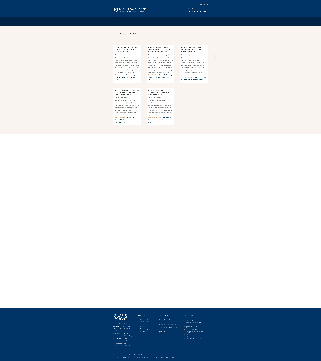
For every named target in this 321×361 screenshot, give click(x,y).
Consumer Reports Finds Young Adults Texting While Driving (127, 50)
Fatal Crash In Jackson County (194, 338)
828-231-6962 (198, 11)
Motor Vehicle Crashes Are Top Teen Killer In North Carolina (192, 50)
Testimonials (182, 20)
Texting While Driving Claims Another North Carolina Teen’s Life (159, 50)
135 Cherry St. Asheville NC (168, 319)
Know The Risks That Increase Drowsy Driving (194, 319)
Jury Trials (159, 20)
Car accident (119, 55)
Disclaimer (143, 326)
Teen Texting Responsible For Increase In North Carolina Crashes (127, 92)
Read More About (126, 77)
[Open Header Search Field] (206, 19)
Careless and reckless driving (157, 55)
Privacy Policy (144, 329)
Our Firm (116, 20)
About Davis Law (145, 321)
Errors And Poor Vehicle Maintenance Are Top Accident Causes (194, 331)
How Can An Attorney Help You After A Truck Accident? (194, 323)
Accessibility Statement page (170, 357)
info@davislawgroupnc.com (169, 324)
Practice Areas (145, 20)
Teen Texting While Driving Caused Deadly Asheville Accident (159, 92)
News (193, 20)
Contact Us (120, 23)
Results (170, 20)
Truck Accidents (130, 20)
